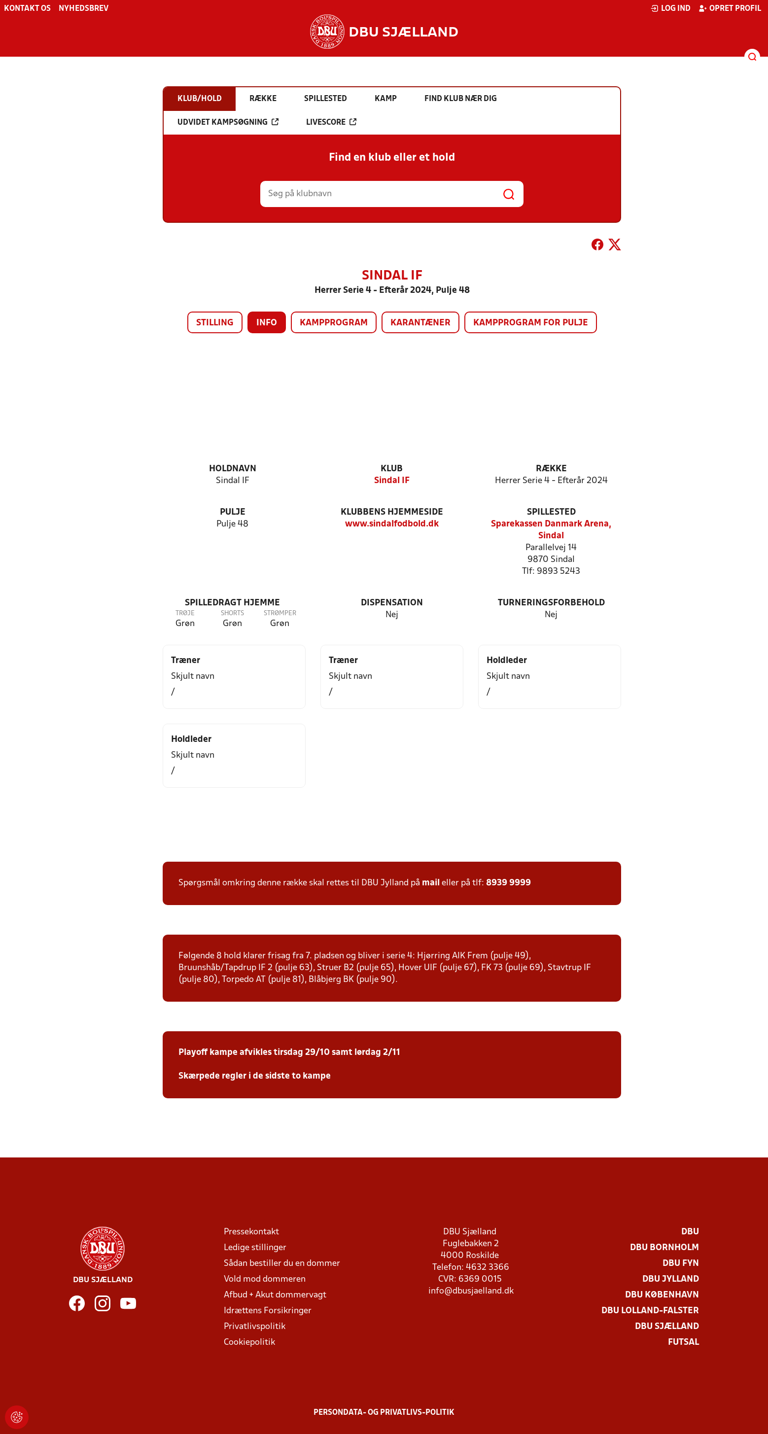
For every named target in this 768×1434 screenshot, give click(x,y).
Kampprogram (334, 323)
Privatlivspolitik (254, 1327)
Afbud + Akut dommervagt (275, 1295)
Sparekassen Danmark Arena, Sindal (551, 530)
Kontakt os (27, 8)
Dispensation (392, 603)
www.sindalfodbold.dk (392, 524)
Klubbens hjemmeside (392, 512)
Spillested (551, 512)
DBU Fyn (681, 1263)
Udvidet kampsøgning (228, 122)
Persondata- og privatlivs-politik (384, 1412)
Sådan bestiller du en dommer (282, 1263)
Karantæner (420, 323)
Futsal (683, 1342)
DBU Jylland (670, 1279)
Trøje (185, 613)
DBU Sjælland (667, 1327)
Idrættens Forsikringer (268, 1311)
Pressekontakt (251, 1232)
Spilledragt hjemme (232, 603)
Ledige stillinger (255, 1248)
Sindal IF (392, 481)
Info (266, 323)
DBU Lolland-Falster (650, 1311)
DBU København (662, 1295)
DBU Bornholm (664, 1248)
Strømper (280, 613)
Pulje (232, 512)
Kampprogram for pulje (530, 323)
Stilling (215, 323)
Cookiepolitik (249, 1342)
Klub (392, 469)
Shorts (232, 613)
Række (551, 469)
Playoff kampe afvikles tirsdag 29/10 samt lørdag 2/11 (289, 1053)
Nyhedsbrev (83, 8)
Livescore (331, 122)
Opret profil (729, 8)
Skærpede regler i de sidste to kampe (254, 1076)
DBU (690, 1232)
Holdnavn (232, 469)
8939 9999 (508, 883)
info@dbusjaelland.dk (471, 1291)
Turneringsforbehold (551, 603)
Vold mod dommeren (265, 1279)
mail (431, 883)
